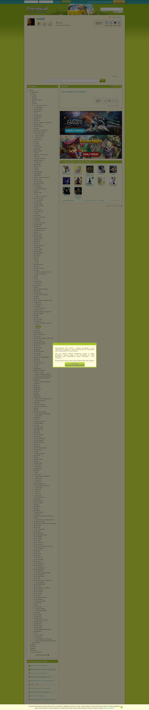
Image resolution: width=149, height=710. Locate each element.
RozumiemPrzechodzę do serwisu (75, 364)
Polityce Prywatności (108, 708)
